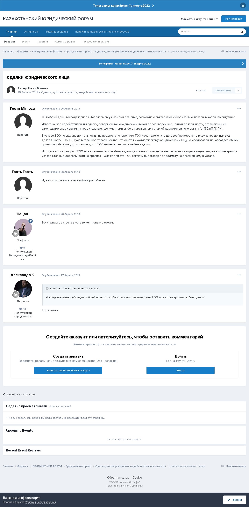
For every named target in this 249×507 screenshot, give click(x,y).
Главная (11, 33)
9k (23, 247)
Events (26, 41)
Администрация (65, 41)
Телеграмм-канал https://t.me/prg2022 (121, 5)
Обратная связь (118, 477)
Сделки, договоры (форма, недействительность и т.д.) (79, 92)
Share (201, 90)
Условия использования (40, 501)
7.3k (23, 308)
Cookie (137, 477)
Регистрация (233, 18)
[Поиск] (197, 31)
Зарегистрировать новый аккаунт (68, 370)
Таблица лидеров (57, 31)
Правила (42, 41)
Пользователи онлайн (96, 41)
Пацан (22, 214)
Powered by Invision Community (124, 485)
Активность (31, 31)
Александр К (22, 275)
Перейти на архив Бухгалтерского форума (102, 31)
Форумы (9, 41)
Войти (180, 370)
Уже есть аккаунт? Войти (199, 18)
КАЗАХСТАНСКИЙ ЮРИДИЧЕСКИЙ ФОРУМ (48, 18)
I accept (234, 499)
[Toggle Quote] (47, 288)
